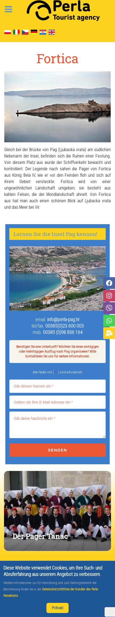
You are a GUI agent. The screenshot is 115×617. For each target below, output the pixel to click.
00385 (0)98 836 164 (62, 332)
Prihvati (57, 608)
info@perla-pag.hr (63, 319)
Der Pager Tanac (40, 536)
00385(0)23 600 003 (64, 326)
